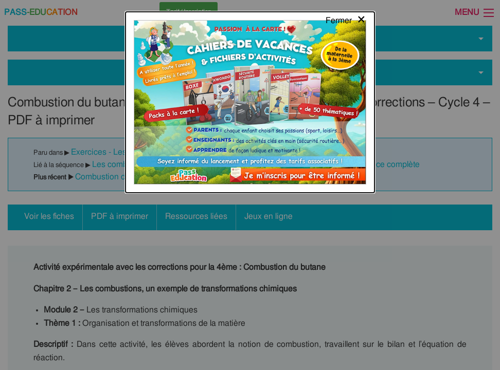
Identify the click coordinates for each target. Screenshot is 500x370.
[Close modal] (346, 18)
